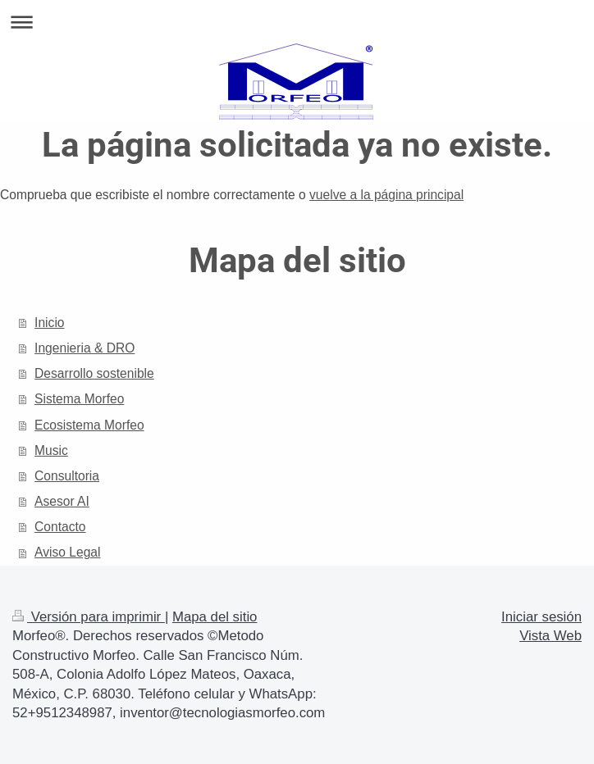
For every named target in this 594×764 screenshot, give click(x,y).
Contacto (59, 527)
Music (51, 450)
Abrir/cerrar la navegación (297, 21)
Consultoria (66, 476)
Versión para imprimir (88, 617)
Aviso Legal (67, 552)
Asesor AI (61, 501)
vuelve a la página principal (386, 195)
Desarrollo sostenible (94, 373)
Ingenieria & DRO (84, 348)
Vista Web (550, 635)
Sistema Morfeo (79, 399)
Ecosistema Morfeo (89, 425)
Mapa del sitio (215, 617)
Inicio (49, 323)
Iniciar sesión (541, 617)
